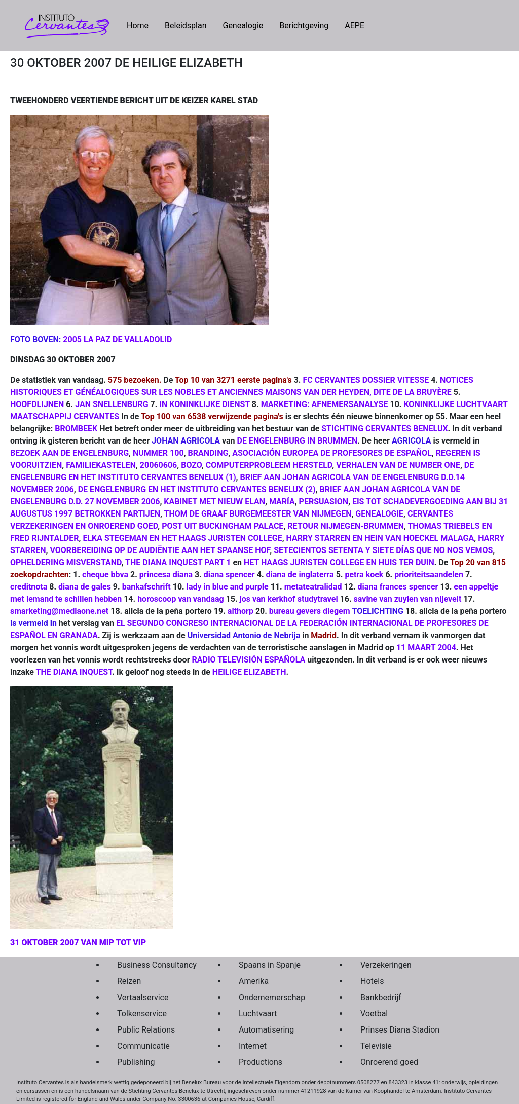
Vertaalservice (142, 997)
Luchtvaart (258, 1013)
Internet (253, 1046)
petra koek (364, 574)
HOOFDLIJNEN (37, 404)
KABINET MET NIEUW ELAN (214, 501)
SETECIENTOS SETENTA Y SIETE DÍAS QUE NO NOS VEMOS (383, 550)
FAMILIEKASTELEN (101, 465)
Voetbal (374, 1013)
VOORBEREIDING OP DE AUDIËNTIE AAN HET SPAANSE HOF (160, 550)
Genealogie (243, 25)
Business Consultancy (154, 965)
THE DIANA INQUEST (74, 672)
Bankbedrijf (380, 997)
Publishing (136, 1062)
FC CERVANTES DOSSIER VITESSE (366, 380)
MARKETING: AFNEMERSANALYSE (324, 404)
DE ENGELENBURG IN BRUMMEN (297, 441)
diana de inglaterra (300, 574)
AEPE (354, 25)
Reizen (129, 981)
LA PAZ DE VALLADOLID (128, 339)
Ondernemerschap (272, 997)
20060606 (158, 465)
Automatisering (266, 1030)
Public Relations (146, 1030)
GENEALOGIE (379, 514)
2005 (72, 339)
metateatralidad (313, 587)
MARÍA (282, 501)
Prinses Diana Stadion (397, 1030)
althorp (240, 611)
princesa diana (166, 574)
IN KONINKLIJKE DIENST (204, 404)
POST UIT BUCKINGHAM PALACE (222, 526)
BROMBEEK (76, 428)
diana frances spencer (397, 587)
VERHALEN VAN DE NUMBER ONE (398, 465)
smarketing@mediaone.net (59, 611)
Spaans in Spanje (270, 965)
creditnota (28, 587)
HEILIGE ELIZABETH (249, 672)
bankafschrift (146, 587)
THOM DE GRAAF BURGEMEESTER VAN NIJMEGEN (258, 514)
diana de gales (84, 587)
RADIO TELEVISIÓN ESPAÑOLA (248, 660)
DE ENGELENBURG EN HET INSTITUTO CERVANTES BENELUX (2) (197, 489)
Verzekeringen (386, 965)
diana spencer (229, 574)
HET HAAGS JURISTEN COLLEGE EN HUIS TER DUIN (339, 562)
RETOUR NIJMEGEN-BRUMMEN (345, 526)
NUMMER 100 (158, 453)
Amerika (254, 981)
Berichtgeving (303, 25)
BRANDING (208, 453)
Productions (260, 1062)
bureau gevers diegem (309, 611)
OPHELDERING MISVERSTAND (66, 562)
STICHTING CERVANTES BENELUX (384, 428)
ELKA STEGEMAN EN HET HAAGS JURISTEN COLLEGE (182, 538)
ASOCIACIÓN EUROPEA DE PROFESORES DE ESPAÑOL (332, 453)
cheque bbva (105, 574)
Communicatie (143, 1046)
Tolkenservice (142, 1013)
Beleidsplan (185, 25)
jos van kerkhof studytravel (289, 599)
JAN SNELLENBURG (111, 404)
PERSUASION (323, 501)
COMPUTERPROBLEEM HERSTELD (269, 465)
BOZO (191, 465)
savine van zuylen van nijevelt (408, 599)
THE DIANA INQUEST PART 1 (178, 562)
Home (142, 24)
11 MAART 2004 (426, 647)
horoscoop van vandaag (180, 599)
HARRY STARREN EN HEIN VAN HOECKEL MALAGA (380, 538)
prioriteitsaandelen (428, 574)
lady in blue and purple (228, 587)
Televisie (376, 1046)
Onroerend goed (389, 1062)
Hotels (372, 981)
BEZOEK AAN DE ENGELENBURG (69, 453)
